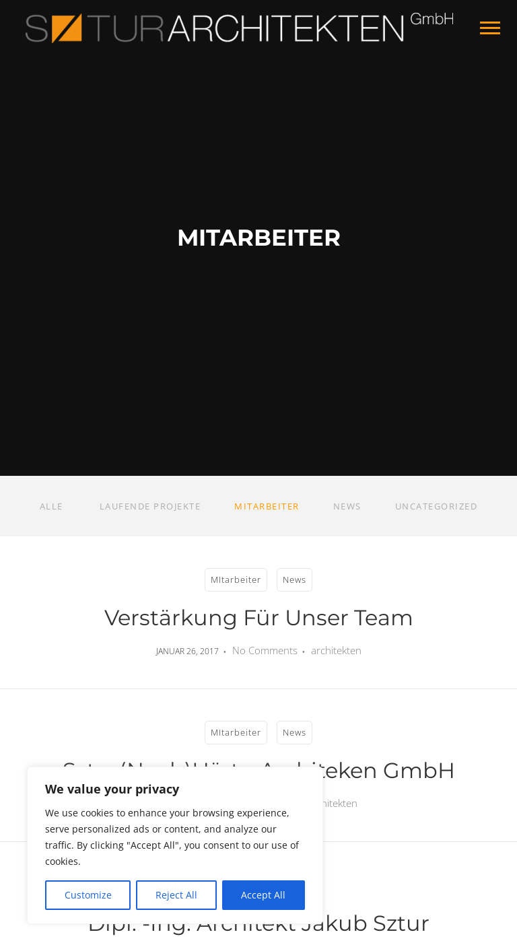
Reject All (176, 894)
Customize (88, 894)
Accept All (263, 894)
